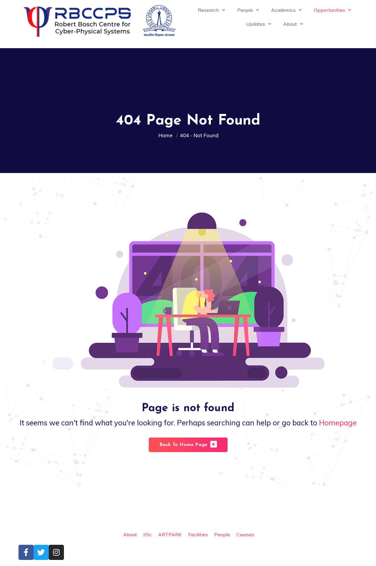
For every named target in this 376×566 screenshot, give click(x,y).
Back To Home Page (188, 444)
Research (211, 10)
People (248, 10)
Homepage (338, 422)
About (293, 23)
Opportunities (332, 10)
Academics (286, 10)
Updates (258, 23)
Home (166, 135)
